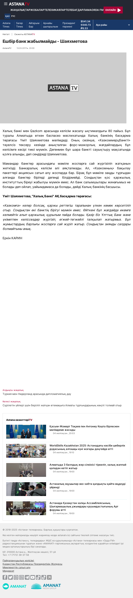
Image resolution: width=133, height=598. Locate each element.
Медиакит (8, 570)
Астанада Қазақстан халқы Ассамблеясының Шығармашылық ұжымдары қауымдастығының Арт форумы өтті (84, 506)
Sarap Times (19, 25)
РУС (13, 16)
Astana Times (6, 25)
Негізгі (6, 34)
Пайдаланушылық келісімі (18, 560)
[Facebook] (5, 577)
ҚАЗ (7, 16)
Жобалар (37, 10)
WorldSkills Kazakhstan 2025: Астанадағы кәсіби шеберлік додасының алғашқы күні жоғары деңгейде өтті (87, 447)
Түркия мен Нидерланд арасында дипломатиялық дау (37, 394)
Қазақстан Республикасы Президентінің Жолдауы (32, 563)
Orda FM (97, 10)
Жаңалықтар (20, 10)
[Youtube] (32, 577)
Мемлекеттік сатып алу (16, 567)
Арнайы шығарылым (50, 25)
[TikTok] (38, 577)
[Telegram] (27, 577)
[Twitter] (10, 577)
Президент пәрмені (69, 25)
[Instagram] (16, 577)
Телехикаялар (55, 10)
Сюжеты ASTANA (24, 34)
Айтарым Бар (34, 25)
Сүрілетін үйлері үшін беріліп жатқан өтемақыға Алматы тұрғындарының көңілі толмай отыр (62, 405)
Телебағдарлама (78, 10)
